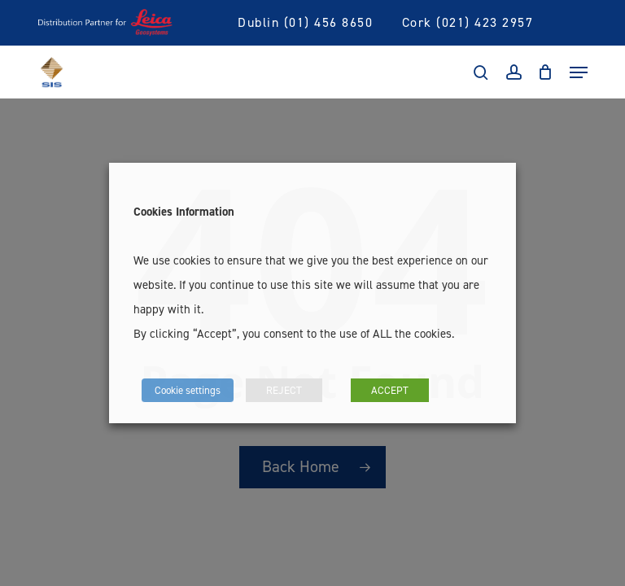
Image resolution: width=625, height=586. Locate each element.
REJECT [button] (284, 389)
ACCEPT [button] (390, 389)
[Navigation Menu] (579, 72)
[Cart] (546, 72)
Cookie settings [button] (188, 389)
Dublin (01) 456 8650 (305, 22)
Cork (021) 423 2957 (468, 22)
